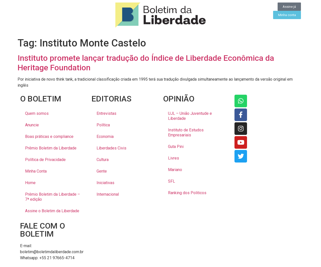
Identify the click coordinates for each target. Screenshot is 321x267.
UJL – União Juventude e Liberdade (190, 116)
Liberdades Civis (111, 148)
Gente (102, 171)
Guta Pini (176, 146)
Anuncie (32, 125)
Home (30, 182)
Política (103, 125)
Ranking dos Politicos (187, 192)
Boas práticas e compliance (49, 136)
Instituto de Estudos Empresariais (186, 132)
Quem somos (37, 113)
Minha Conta (36, 171)
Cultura (103, 159)
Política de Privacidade (45, 159)
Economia (105, 136)
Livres (173, 158)
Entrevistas (106, 113)
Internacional (108, 194)
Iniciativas (105, 182)
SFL (171, 181)
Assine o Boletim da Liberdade (52, 210)
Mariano (175, 169)
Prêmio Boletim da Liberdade (50, 148)
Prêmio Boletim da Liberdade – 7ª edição (52, 197)
